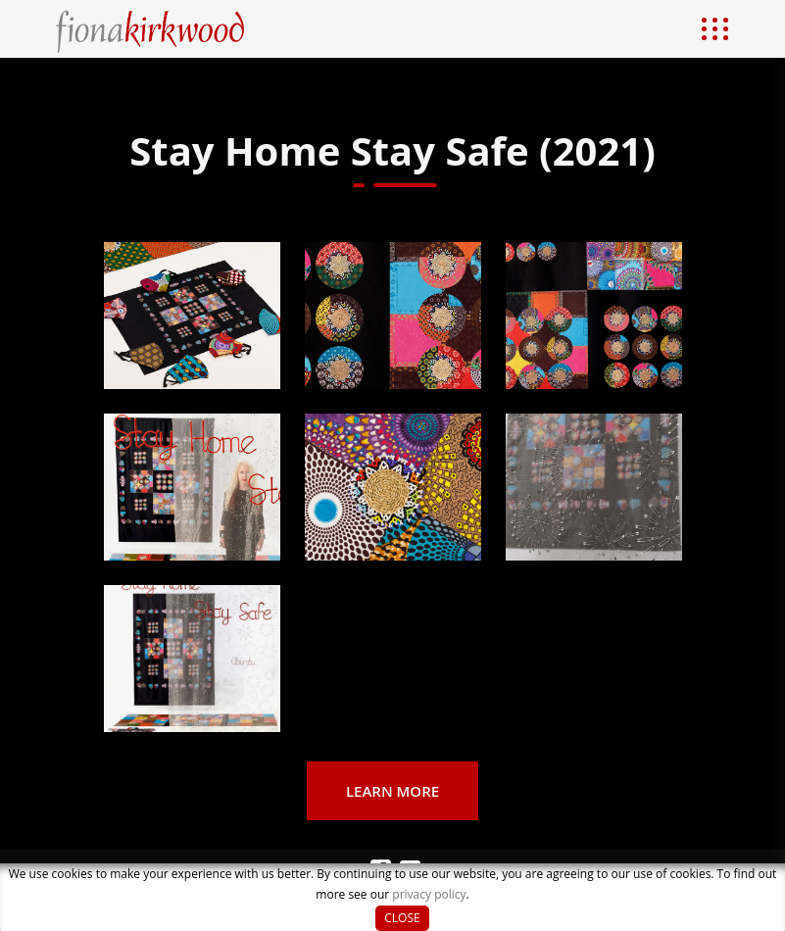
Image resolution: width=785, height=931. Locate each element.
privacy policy (429, 894)
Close (401, 917)
